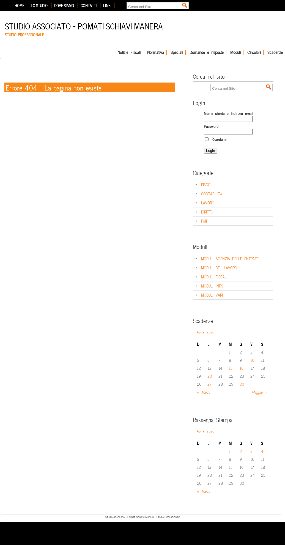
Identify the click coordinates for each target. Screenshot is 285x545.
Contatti (89, 5)
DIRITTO (207, 212)
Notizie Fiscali (129, 52)
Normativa (155, 52)
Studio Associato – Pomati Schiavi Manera (84, 25)
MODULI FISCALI (214, 277)
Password (211, 126)
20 (209, 376)
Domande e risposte (207, 52)
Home (19, 5)
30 (242, 384)
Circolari (254, 52)
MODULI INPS (212, 286)
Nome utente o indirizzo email (228, 113)
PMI (204, 221)
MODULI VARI (212, 295)
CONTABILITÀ (212, 193)
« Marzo (203, 392)
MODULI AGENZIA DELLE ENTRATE (230, 258)
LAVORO (207, 203)
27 (209, 384)
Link (107, 5)
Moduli (235, 52)
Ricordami (215, 139)
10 (252, 360)
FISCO (205, 184)
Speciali (177, 52)
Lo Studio (39, 5)
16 (241, 368)
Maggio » (259, 392)
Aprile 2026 (205, 331)
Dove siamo (64, 5)
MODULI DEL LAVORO (219, 267)
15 (230, 368)
